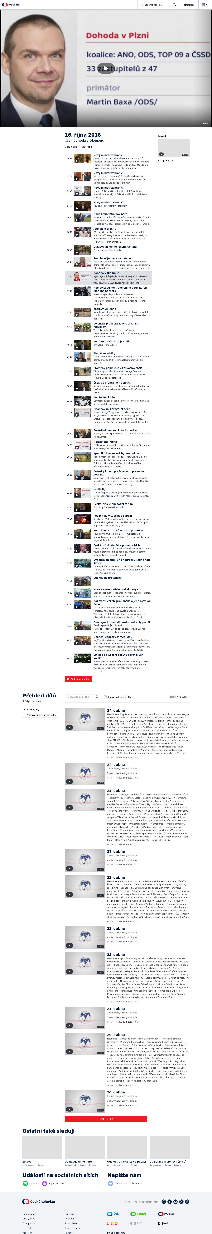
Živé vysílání (28, 1218)
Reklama (69, 1218)
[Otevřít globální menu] (205, 4)
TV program (28, 1213)
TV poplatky (28, 1223)
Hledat (174, 6)
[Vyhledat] (97, 697)
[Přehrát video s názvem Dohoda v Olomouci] (106, 68)
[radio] (40, 709)
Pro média (70, 1213)
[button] (106, 68)
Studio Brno (71, 1223)
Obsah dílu (71, 146)
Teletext (26, 1228)
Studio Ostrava (72, 1228)
